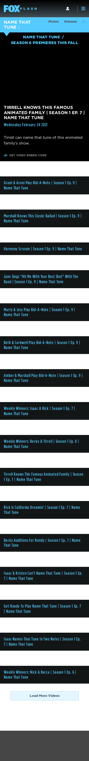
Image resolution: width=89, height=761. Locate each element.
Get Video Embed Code (25, 155)
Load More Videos (45, 696)
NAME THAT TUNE (17, 25)
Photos (53, 21)
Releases (70, 21)
